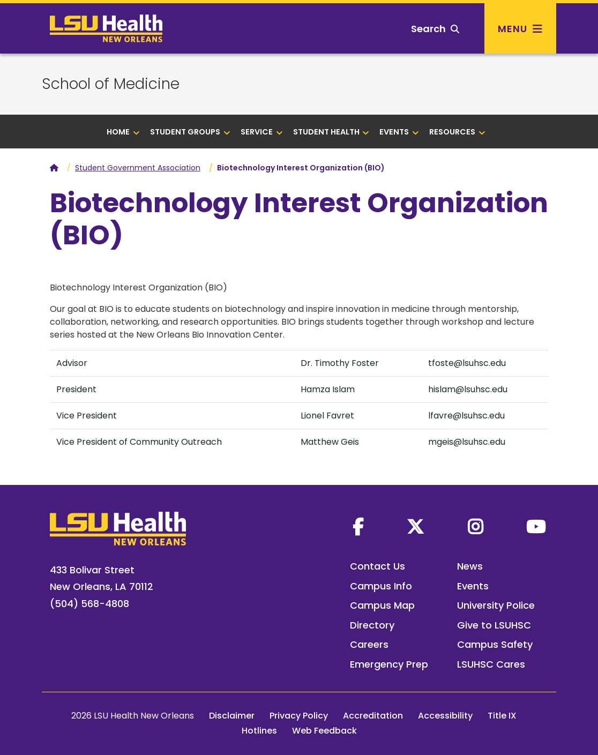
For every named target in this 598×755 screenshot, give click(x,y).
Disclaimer (232, 715)
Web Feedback (324, 730)
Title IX (502, 715)
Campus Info (381, 586)
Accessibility (445, 715)
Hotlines (259, 730)
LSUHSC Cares (491, 664)
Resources (457, 131)
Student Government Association (137, 167)
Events (399, 131)
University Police (496, 605)
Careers (369, 644)
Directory (372, 625)
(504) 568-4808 (89, 603)
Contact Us (377, 566)
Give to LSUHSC (494, 625)
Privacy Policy (299, 715)
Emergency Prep (389, 664)
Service (262, 131)
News (470, 566)
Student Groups (190, 131)
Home (123, 131)
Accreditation (373, 715)
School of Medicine (111, 84)
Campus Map (382, 605)
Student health (331, 131)
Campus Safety (495, 644)
